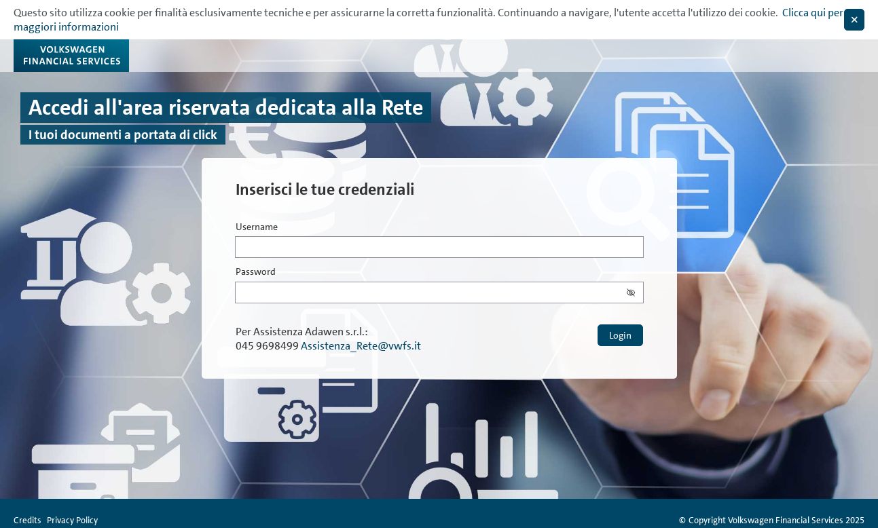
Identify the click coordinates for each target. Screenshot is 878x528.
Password (256, 272)
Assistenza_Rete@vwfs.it (361, 346)
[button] (634, 292)
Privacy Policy (72, 520)
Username (257, 227)
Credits (27, 520)
